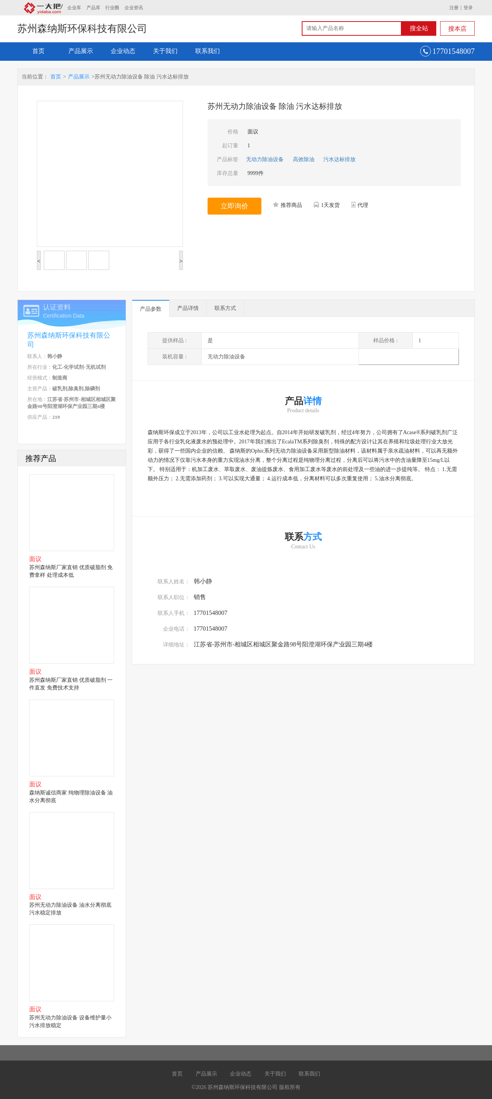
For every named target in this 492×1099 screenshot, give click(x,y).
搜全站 (419, 28)
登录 (468, 7)
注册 (454, 7)
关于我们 (165, 51)
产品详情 (188, 308)
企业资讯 (134, 7)
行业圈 (112, 7)
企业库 (74, 7)
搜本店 (457, 28)
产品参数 (150, 309)
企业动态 (123, 51)
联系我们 (207, 51)
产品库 (93, 7)
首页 (38, 51)
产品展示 (80, 51)
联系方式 (225, 308)
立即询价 (234, 206)
